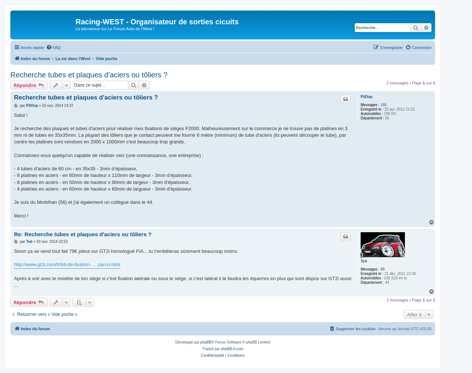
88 (383, 269)
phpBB (205, 342)
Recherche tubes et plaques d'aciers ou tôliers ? (88, 75)
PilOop (366, 97)
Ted (364, 261)
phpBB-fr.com (232, 349)
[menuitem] (53, 47)
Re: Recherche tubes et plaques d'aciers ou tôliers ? (83, 234)
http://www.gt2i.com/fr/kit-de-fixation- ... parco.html (67, 264)
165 (384, 105)
